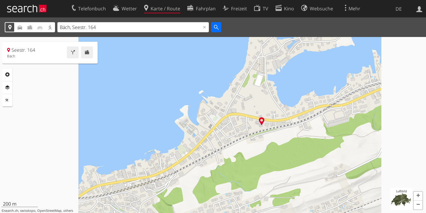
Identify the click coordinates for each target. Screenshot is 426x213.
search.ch (11, 211)
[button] (418, 196)
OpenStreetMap (49, 211)
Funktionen (7, 100)
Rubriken (7, 74)
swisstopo (28, 211)
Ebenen (7, 87)
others (68, 211)
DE (399, 9)
